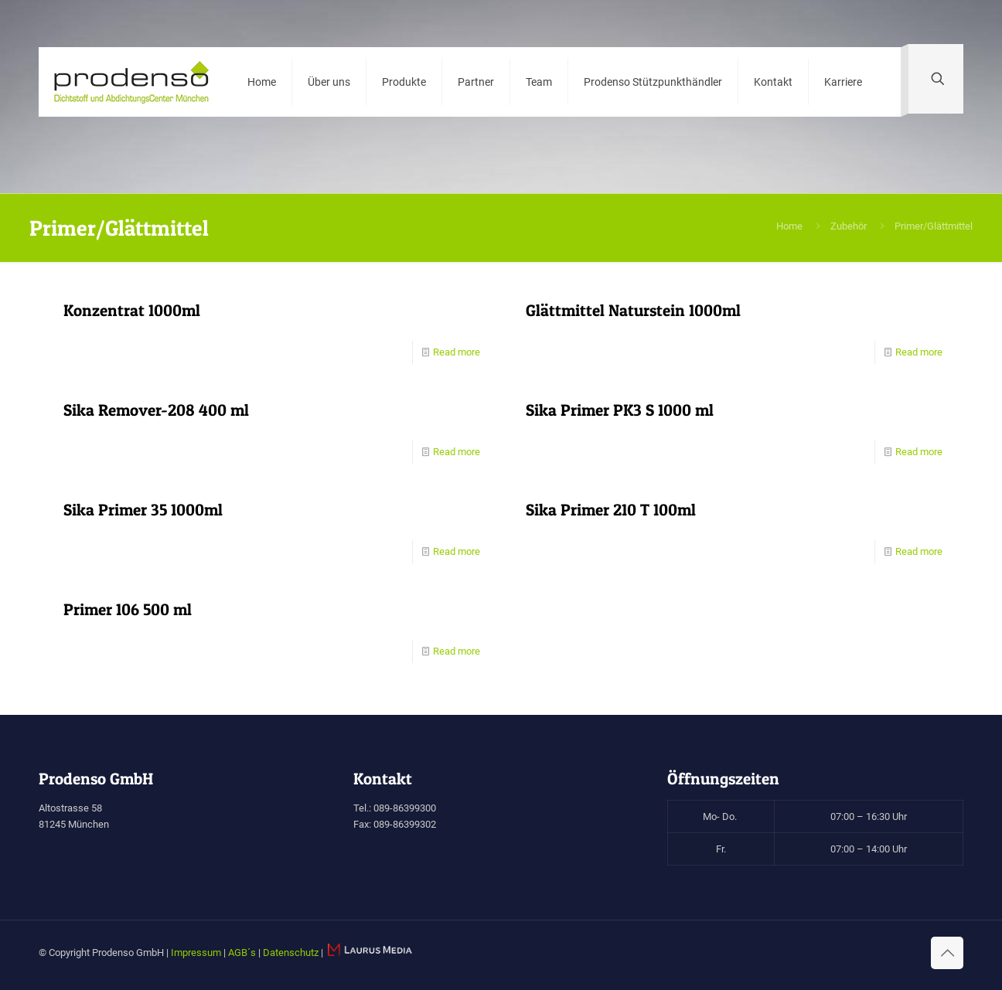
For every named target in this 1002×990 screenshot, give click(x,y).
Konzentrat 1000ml (131, 310)
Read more (456, 352)
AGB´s (242, 952)
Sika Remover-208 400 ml (156, 410)
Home (789, 226)
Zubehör (848, 226)
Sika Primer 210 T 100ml (611, 509)
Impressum (196, 952)
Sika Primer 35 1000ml (143, 509)
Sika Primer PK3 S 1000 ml (620, 410)
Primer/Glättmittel (934, 226)
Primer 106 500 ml (127, 609)
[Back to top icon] (947, 953)
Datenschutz (291, 952)
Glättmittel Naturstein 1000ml (633, 310)
